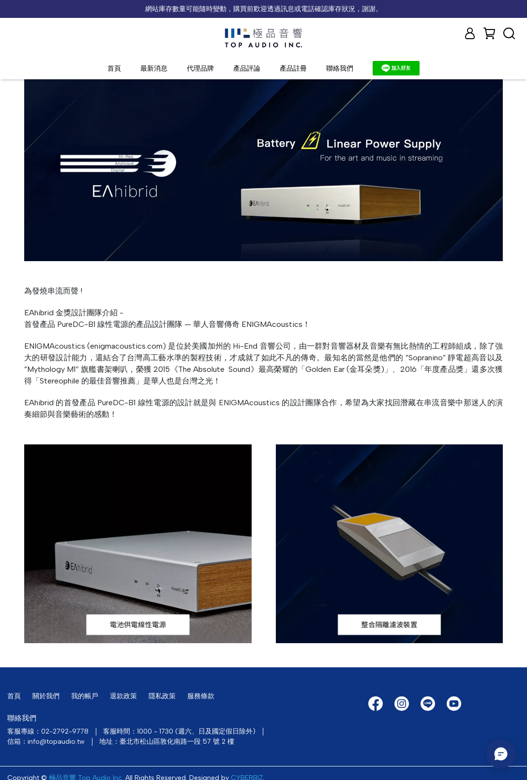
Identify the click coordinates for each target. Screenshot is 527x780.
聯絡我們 (339, 68)
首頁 (114, 68)
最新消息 (153, 68)
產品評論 (246, 68)
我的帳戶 (84, 696)
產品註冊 (293, 68)
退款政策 (123, 696)
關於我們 (46, 696)
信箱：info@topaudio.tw (46, 741)
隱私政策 (162, 696)
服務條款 (200, 696)
